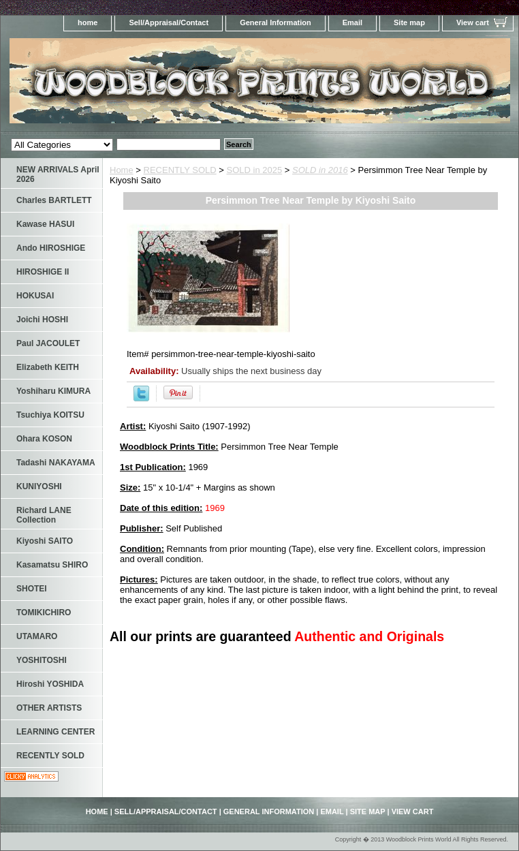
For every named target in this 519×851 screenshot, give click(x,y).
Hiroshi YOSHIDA (50, 684)
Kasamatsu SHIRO (52, 565)
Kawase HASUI (45, 224)
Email (352, 22)
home (87, 22)
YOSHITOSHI (41, 660)
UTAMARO (36, 636)
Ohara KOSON (44, 439)
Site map (409, 22)
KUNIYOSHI (39, 486)
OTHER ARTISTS (49, 708)
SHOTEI (31, 588)
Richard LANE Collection (44, 515)
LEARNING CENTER (55, 732)
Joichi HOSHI (42, 319)
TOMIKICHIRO (43, 612)
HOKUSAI (35, 295)
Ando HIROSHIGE (50, 248)
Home (121, 170)
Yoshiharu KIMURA (53, 391)
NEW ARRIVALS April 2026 (57, 174)
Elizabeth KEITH (47, 367)
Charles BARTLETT (54, 200)
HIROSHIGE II (42, 272)
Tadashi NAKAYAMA (55, 462)
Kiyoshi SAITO (44, 541)
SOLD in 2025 (255, 170)
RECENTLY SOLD (180, 170)
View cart (472, 22)
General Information (275, 22)
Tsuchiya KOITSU (50, 415)
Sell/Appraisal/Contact (168, 22)
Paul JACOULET (48, 343)
